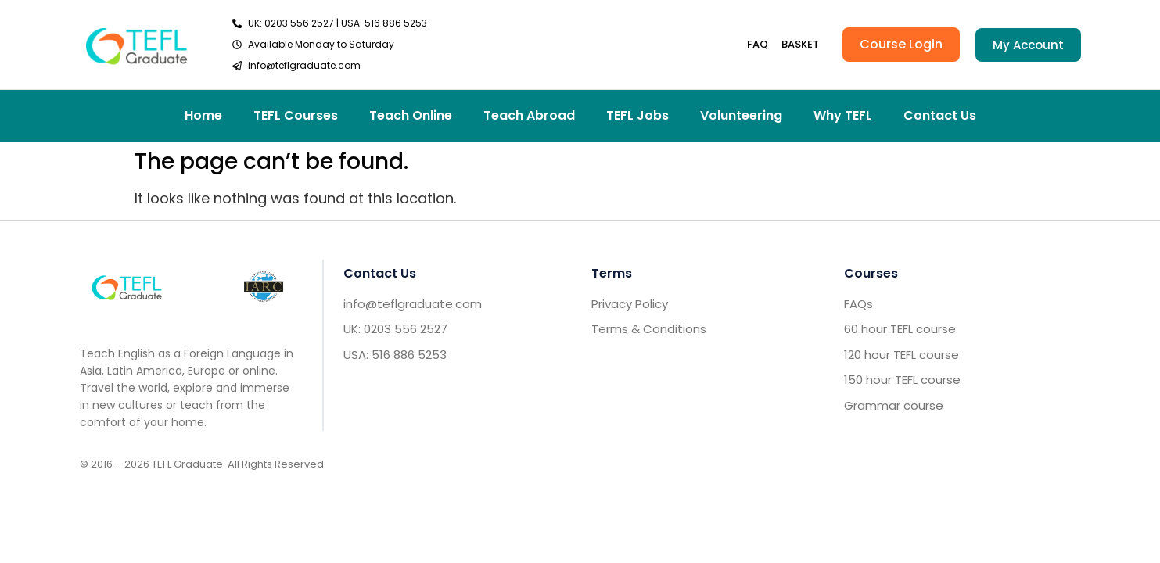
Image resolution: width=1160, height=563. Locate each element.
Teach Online (410, 115)
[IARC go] (263, 286)
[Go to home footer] (127, 286)
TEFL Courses (295, 115)
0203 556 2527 (299, 23)
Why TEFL (842, 115)
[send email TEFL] (329, 66)
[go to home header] (136, 44)
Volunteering (741, 115)
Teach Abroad (529, 115)
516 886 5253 (396, 23)
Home (203, 115)
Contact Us (939, 115)
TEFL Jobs (637, 115)
